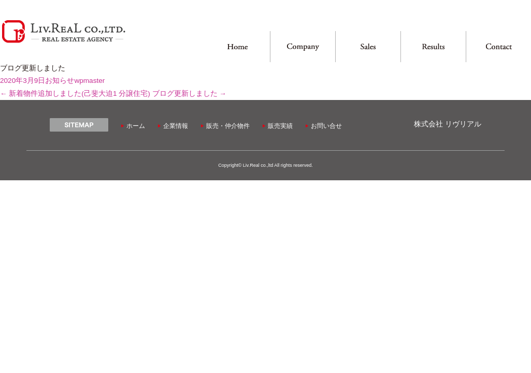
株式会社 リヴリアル (447, 124)
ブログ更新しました (189, 93)
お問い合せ (326, 126)
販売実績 (280, 126)
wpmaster (89, 80)
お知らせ (59, 80)
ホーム (135, 126)
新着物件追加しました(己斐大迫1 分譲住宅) (75, 93)
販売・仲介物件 (228, 126)
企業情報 (175, 126)
